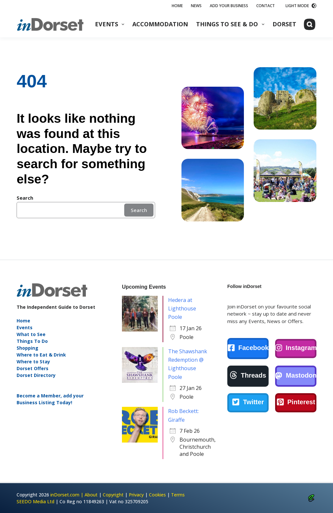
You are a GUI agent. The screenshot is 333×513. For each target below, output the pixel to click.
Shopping (27, 348)
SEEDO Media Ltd (35, 501)
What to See (31, 334)
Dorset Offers (32, 368)
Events (111, 24)
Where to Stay (33, 361)
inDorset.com (64, 495)
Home (177, 5)
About (91, 495)
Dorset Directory (36, 375)
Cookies (157, 495)
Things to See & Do (231, 24)
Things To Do (32, 341)
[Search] (309, 24)
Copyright (113, 495)
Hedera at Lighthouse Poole (182, 308)
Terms (178, 495)
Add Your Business (229, 5)
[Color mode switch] (301, 6)
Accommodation (160, 24)
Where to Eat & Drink (41, 355)
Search (139, 210)
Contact (265, 5)
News (196, 5)
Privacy (136, 495)
